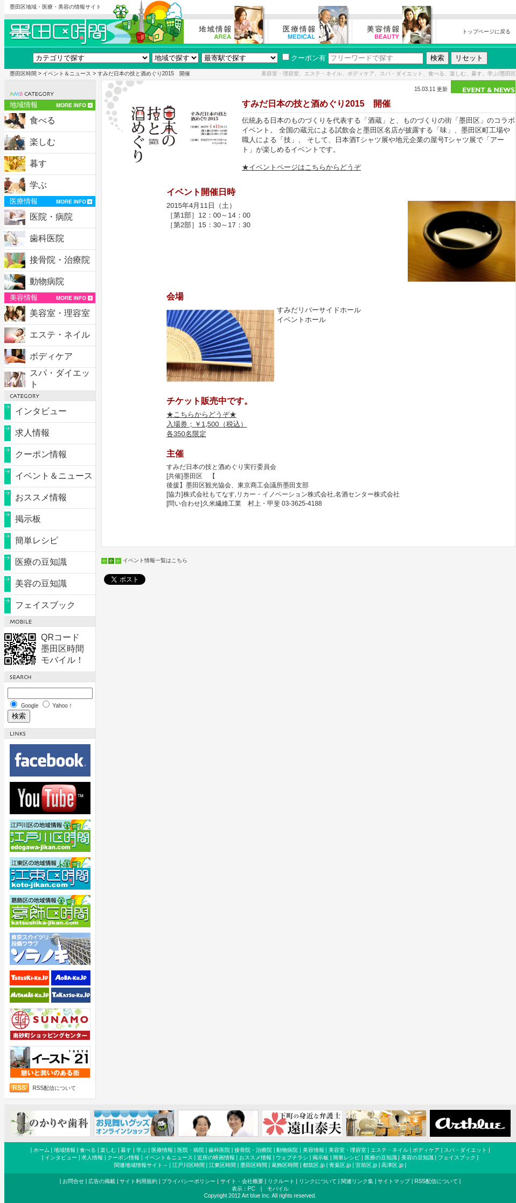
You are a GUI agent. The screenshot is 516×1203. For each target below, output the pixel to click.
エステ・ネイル (60, 334)
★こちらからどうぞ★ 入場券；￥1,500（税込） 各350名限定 (206, 424)
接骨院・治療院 (60, 259)
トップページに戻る (486, 31)
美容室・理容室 (60, 313)
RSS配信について (54, 1088)
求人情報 (32, 432)
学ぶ (38, 185)
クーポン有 (304, 58)
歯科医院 (47, 238)
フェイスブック (45, 605)
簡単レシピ (36, 540)
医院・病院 (51, 216)
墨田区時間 (23, 73)
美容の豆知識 (41, 583)
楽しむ (42, 141)
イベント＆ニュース (67, 73)
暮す (38, 163)
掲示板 (28, 518)
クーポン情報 (41, 454)
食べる (42, 120)
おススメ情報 (41, 497)
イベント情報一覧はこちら (155, 560)
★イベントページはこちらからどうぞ (301, 167)
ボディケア (51, 356)
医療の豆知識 (41, 561)
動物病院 (47, 281)
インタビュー (41, 411)
